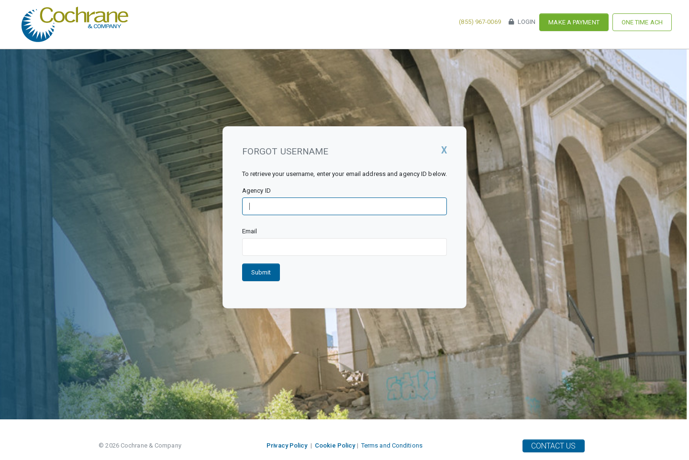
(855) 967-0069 (479, 21)
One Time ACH (642, 22)
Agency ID (256, 190)
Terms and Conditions (391, 445)
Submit (261, 272)
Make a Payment (573, 22)
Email (249, 231)
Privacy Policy (287, 445)
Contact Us (553, 445)
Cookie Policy (335, 445)
